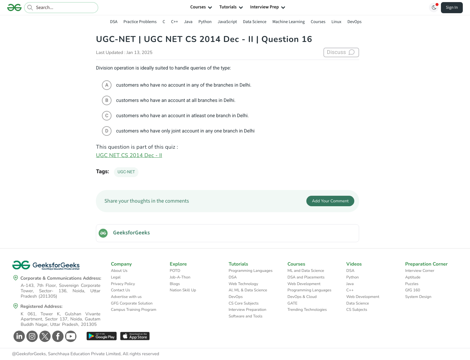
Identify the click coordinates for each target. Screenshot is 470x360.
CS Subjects (356, 309)
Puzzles (411, 284)
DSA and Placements (306, 277)
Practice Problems (140, 22)
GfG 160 (412, 290)
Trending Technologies (307, 309)
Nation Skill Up (183, 290)
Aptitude (413, 277)
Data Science (254, 22)
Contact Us (120, 290)
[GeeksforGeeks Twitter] (44, 336)
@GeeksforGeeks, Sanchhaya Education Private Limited (66, 354)
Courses (318, 22)
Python (205, 22)
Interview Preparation (247, 309)
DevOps (354, 22)
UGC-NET (126, 172)
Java (188, 22)
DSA (114, 22)
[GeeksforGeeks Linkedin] (18, 336)
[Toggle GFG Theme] (434, 7)
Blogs (175, 284)
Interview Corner (419, 270)
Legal (115, 277)
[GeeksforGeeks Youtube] (70, 336)
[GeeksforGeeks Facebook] (57, 336)
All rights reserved (141, 354)
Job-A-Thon (180, 277)
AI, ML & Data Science (248, 290)
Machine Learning (288, 22)
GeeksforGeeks (131, 233)
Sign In (452, 7)
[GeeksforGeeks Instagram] (31, 336)
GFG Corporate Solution (132, 303)
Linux (336, 22)
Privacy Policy (123, 284)
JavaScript (227, 22)
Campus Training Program (133, 309)
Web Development (303, 284)
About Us (119, 270)
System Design (418, 296)
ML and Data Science (305, 270)
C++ (174, 22)
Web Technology (243, 284)
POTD (175, 270)
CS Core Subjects (244, 303)
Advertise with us (126, 296)
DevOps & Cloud (302, 296)
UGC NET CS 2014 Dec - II (129, 155)
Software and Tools (246, 316)
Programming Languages (251, 270)
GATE (292, 303)
